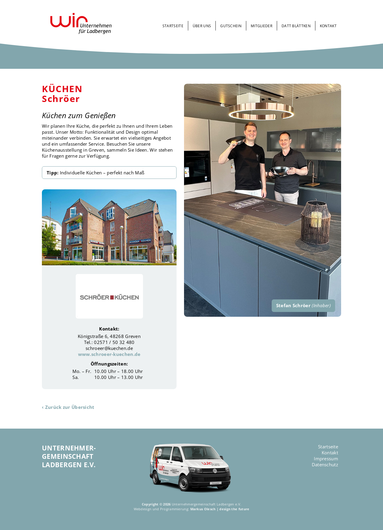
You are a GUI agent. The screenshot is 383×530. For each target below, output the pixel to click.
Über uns (202, 25)
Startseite (172, 25)
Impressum (326, 459)
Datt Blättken (296, 25)
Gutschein (230, 25)
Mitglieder (261, 25)
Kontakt (328, 25)
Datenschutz (325, 464)
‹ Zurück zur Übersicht (68, 407)
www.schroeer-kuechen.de (109, 354)
